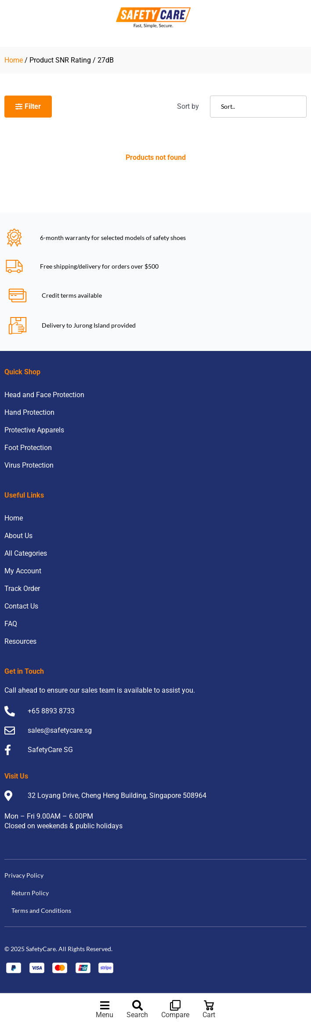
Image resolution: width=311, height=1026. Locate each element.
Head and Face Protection (44, 395)
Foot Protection (28, 447)
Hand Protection (29, 412)
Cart (209, 1015)
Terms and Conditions (41, 910)
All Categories (25, 553)
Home (13, 60)
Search (137, 1015)
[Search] (137, 1005)
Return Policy (30, 893)
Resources (20, 641)
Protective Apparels (34, 430)
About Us (18, 535)
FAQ (10, 624)
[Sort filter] (258, 107)
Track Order (22, 588)
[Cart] (209, 1005)
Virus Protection (29, 465)
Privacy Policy (23, 875)
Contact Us (21, 606)
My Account (22, 571)
